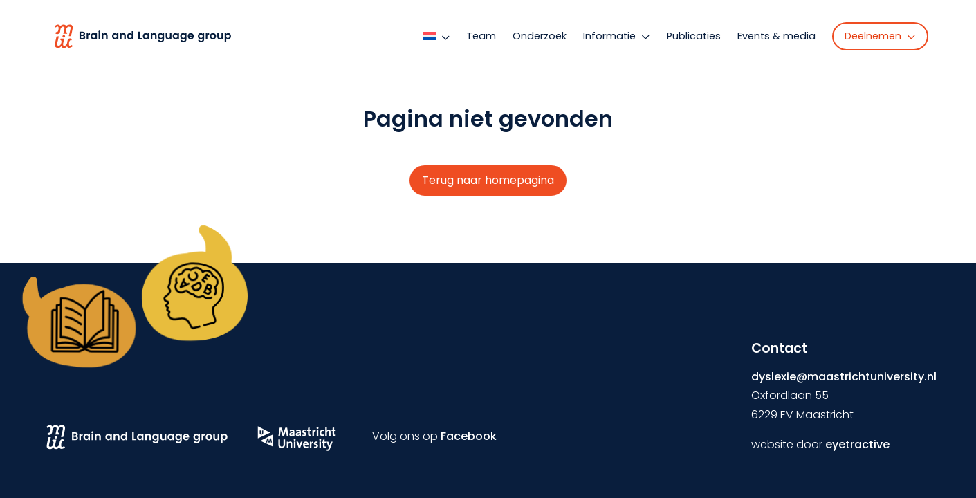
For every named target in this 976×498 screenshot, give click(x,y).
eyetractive (857, 444)
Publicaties (694, 36)
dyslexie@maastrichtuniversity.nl (844, 377)
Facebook (469, 436)
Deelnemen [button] (880, 36)
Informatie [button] (616, 36)
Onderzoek (540, 36)
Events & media (776, 36)
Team (481, 36)
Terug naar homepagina (488, 180)
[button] (439, 36)
